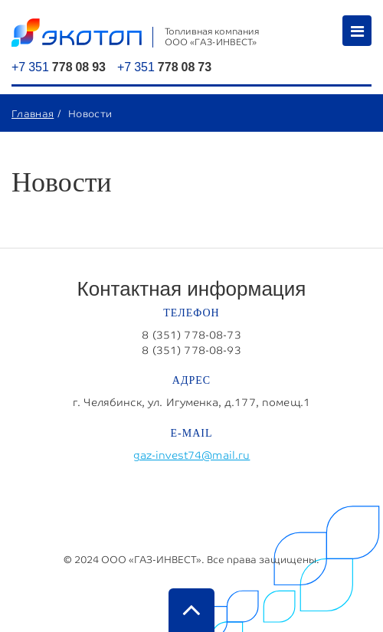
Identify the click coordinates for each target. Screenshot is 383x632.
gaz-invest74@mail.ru (191, 455)
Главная (32, 113)
